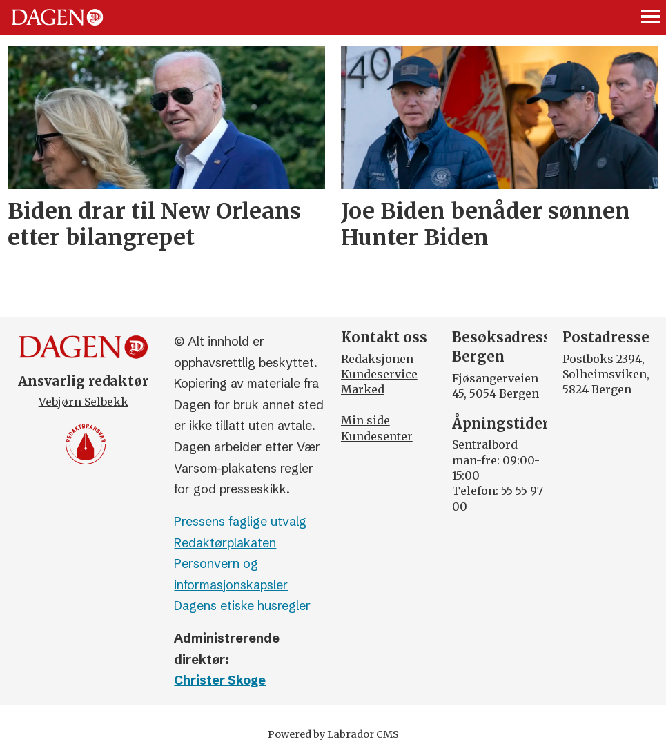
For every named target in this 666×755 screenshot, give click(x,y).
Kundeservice (379, 374)
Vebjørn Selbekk (83, 402)
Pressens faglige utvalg (240, 521)
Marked (362, 389)
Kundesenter (377, 436)
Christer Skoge (220, 680)
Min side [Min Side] (365, 420)
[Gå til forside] (57, 17)
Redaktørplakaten (225, 543)
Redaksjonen (377, 359)
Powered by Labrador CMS (333, 734)
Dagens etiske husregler (242, 606)
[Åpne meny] (651, 17)
